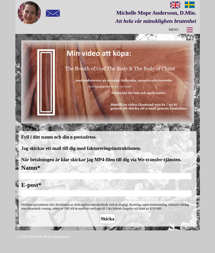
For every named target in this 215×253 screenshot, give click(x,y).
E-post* (31, 185)
